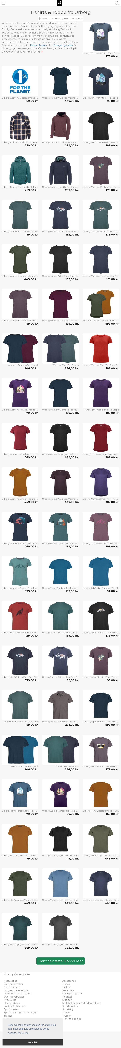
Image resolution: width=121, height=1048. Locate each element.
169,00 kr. (31, 101)
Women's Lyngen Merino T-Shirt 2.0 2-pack (101, 320)
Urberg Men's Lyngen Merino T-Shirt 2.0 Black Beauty (60, 855)
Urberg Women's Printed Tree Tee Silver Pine (101, 231)
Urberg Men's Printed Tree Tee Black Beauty (101, 632)
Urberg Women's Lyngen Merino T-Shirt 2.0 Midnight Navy (60, 98)
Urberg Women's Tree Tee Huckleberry (20, 320)
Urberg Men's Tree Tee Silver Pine (21, 721)
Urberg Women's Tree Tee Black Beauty (60, 276)
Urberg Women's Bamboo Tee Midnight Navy (60, 409)
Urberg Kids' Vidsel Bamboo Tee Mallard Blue (101, 588)
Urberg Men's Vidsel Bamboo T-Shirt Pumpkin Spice (101, 811)
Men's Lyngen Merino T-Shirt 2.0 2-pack (101, 721)
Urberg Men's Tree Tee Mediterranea (60, 632)
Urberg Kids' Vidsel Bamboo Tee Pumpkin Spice (20, 855)
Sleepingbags (12, 1003)
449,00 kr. (72, 101)
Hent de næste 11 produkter (60, 961)
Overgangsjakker (63, 45)
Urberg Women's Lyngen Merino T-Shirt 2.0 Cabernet (101, 454)
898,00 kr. (112, 323)
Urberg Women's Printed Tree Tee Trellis (20, 588)
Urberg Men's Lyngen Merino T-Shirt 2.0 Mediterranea (20, 944)
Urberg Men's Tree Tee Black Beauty (101, 142)
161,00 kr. (113, 279)
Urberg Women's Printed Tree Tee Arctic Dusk (101, 543)
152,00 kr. (72, 234)
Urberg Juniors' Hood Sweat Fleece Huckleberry (60, 142)
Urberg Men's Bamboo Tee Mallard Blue (60, 588)
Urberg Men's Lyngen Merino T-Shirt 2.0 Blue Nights (101, 900)
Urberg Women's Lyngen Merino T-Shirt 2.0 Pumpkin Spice (20, 499)
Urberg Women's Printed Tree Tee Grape (20, 409)
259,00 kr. (31, 145)
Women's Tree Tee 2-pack (65, 365)
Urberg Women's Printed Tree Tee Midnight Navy (101, 53)
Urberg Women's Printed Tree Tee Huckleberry (101, 187)
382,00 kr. (112, 457)
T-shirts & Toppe (71, 1019)
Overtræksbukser (14, 996)
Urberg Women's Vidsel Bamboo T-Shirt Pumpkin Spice (20, 98)
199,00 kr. (112, 546)
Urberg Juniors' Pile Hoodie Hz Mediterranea (20, 187)
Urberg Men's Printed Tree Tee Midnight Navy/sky (20, 811)
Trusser (43, 45)
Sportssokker (70, 1006)
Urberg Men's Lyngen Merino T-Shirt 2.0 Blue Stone (60, 900)
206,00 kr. (31, 368)
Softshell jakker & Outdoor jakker (81, 1003)
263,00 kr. (72, 724)
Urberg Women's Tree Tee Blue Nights (101, 276)
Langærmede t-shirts (16, 990)
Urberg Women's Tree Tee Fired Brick (101, 365)
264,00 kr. (72, 368)
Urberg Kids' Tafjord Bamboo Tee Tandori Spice (20, 632)
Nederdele (68, 990)
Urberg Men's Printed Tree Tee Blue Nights (20, 677)
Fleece (34, 45)
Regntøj (67, 996)
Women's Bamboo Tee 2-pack (23, 365)
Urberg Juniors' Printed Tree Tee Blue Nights (60, 677)
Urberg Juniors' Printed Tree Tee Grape (60, 811)
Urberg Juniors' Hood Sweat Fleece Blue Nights (60, 187)
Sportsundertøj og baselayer (20, 1012)
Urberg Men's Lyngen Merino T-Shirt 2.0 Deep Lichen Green (101, 855)
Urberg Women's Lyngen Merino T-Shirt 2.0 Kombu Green (20, 276)
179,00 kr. (112, 56)
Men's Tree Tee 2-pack (67, 766)
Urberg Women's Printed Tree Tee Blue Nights (60, 231)
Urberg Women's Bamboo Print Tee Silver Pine (60, 543)
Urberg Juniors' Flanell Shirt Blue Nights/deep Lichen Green (20, 142)
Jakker (66, 987)
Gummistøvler (12, 987)
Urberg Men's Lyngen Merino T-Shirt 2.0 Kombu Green (20, 900)
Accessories (10, 980)
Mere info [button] (23, 1033)
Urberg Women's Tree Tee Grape (102, 409)
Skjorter (67, 999)
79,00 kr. (32, 858)
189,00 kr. (112, 145)
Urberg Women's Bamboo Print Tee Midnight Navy (20, 543)
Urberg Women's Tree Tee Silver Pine (20, 231)
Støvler (66, 1012)
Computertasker (13, 984)
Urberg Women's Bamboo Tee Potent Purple (60, 320)
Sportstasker (11, 1009)
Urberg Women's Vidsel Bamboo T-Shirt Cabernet (20, 454)
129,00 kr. (31, 635)
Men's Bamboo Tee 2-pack (24, 766)
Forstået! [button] (33, 1042)
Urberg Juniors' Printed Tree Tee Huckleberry (101, 677)
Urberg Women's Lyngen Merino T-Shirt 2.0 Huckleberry (60, 499)
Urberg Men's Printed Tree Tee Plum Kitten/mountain (101, 766)
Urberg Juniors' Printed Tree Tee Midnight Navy (101, 98)
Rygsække (10, 999)
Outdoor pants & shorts (17, 993)
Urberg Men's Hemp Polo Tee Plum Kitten (60, 721)
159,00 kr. (72, 323)
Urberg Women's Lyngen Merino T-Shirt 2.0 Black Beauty (60, 454)
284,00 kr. (72, 769)
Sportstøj (67, 1009)
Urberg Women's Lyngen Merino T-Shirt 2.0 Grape (101, 499)
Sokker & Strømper (15, 1006)
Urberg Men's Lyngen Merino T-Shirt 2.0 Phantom (60, 944)
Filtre (43, 18)
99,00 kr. (113, 101)
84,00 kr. (113, 591)
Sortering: (66, 18)
